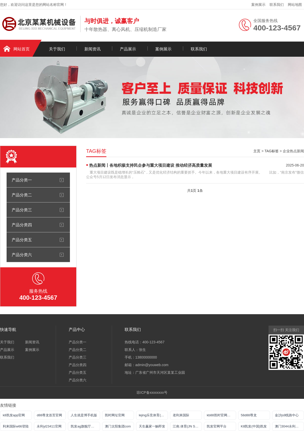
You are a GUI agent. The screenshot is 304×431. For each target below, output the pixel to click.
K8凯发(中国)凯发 (254, 426)
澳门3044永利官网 (288, 426)
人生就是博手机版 (84, 415)
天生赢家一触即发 (152, 426)
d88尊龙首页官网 (49, 415)
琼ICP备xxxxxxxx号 (152, 392)
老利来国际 (181, 415)
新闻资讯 (92, 49)
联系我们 (277, 5)
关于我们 (57, 49)
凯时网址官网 (115, 415)
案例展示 (258, 5)
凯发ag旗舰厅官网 (84, 426)
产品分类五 (22, 239)
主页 (256, 151)
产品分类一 (22, 180)
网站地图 (295, 5)
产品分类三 (22, 210)
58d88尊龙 (249, 415)
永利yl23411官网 (49, 426)
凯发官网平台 (216, 426)
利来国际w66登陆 (16, 426)
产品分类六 (22, 254)
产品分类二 (22, 195)
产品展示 (128, 49)
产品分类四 (22, 224)
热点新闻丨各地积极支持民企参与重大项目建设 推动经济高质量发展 (150, 165)
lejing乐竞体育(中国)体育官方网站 (153, 415)
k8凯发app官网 (14, 415)
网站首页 (21, 49)
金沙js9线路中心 (287, 415)
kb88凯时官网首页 (220, 415)
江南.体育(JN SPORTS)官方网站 (187, 426)
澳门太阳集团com (118, 426)
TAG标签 (271, 151)
